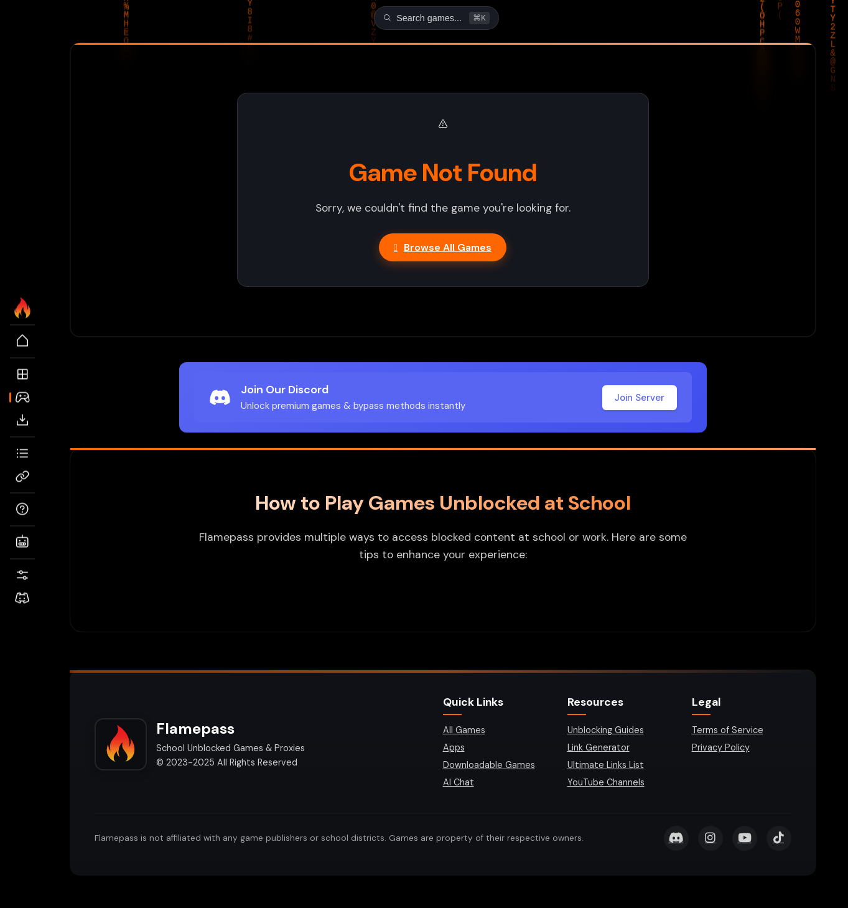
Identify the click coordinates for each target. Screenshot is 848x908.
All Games (464, 731)
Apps (454, 748)
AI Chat (458, 783)
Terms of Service (727, 731)
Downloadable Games (489, 766)
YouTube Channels (606, 783)
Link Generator (598, 748)
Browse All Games (443, 248)
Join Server (639, 399)
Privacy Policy (721, 748)
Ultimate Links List (605, 766)
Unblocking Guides (605, 731)
